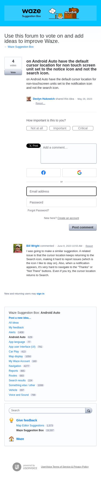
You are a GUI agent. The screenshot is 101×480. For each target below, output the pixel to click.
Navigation (15, 366)
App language (17, 341)
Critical (85, 128)
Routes (13, 375)
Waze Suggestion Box (24, 312)
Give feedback (26, 420)
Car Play (14, 351)
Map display (16, 356)
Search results (17, 380)
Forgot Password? (38, 210)
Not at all (39, 128)
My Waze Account (19, 361)
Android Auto (50, 312)
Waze (20, 439)
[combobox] (48, 410)
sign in (40, 293)
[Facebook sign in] (43, 172)
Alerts (12, 332)
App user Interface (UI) (22, 346)
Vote (13, 72)
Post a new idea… (20, 317)
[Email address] (61, 191)
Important (61, 128)
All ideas (14, 322)
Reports (13, 370)
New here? (61, 218)
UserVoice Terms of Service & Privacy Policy (65, 466)
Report (89, 246)
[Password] (61, 202)
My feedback (16, 327)
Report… (40, 103)
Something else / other (22, 385)
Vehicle (13, 390)
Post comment (82, 227)
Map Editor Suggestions (30, 425)
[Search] (88, 410)
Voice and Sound (19, 394)
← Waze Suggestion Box (19, 46)
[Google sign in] (79, 172)
